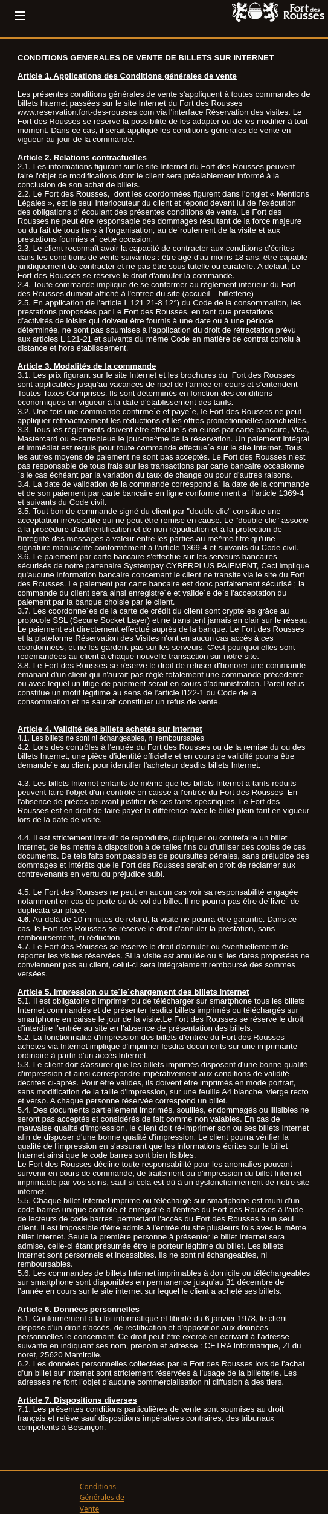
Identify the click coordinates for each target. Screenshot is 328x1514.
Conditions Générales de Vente (102, 1497)
